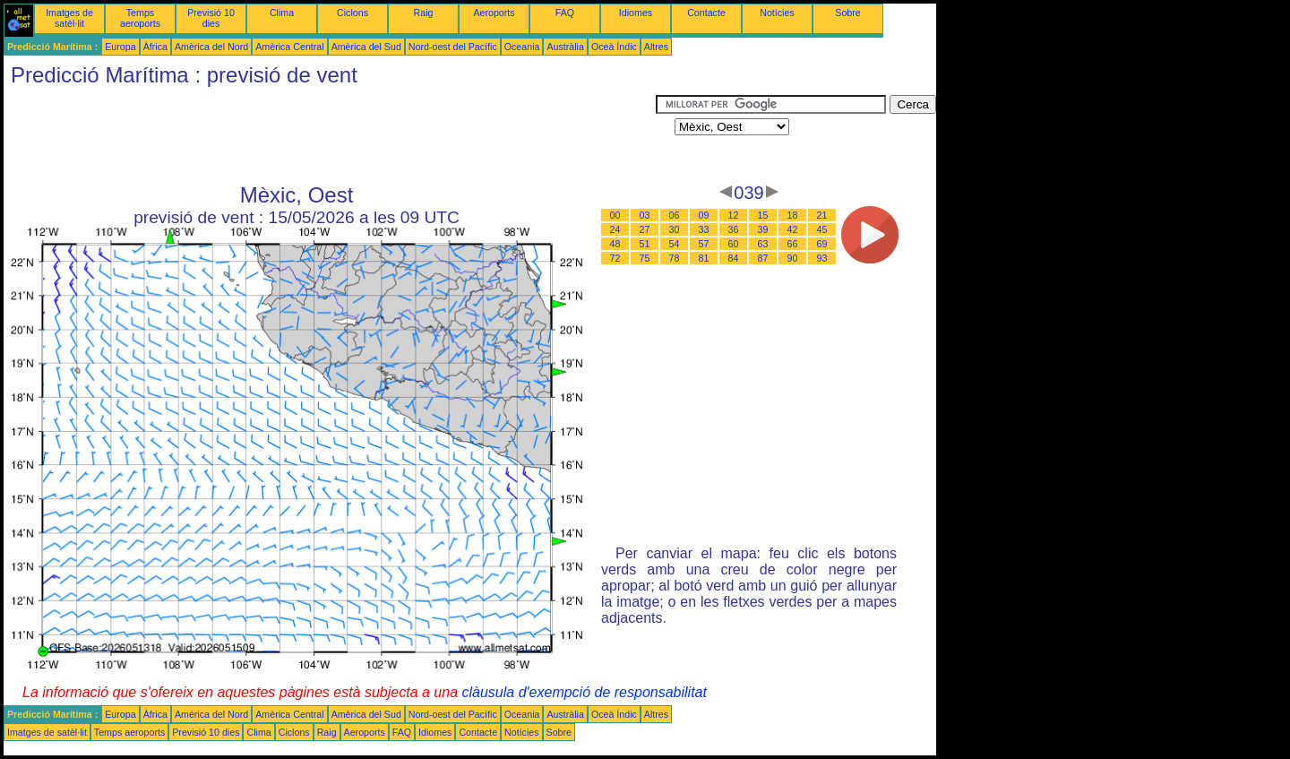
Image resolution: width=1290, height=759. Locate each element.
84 (733, 258)
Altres (656, 46)
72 (615, 258)
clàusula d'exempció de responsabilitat (583, 692)
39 (763, 229)
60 (733, 243)
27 (645, 229)
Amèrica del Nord (211, 46)
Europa (120, 46)
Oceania (522, 46)
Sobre (847, 12)
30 (674, 229)
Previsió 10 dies (211, 18)
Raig (424, 12)
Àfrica (155, 46)
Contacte (706, 12)
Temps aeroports (140, 18)
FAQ (564, 12)
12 (733, 215)
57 (704, 243)
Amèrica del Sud (366, 46)
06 (674, 215)
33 (704, 229)
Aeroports (493, 12)
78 (674, 258)
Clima (282, 12)
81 (704, 258)
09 (704, 215)
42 (792, 229)
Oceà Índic (614, 46)
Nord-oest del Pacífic (452, 46)
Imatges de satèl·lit (69, 18)
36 (733, 229)
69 (822, 243)
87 (763, 258)
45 (822, 229)
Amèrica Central (289, 46)
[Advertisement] (330, 135)
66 (792, 243)
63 (763, 243)
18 (792, 215)
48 (615, 243)
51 (645, 243)
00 (615, 215)
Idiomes (635, 12)
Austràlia (564, 46)
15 (763, 215)
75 (645, 258)
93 (822, 258)
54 (674, 243)
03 (645, 215)
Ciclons (352, 12)
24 (615, 229)
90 (792, 258)
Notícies (777, 12)
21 (822, 215)
